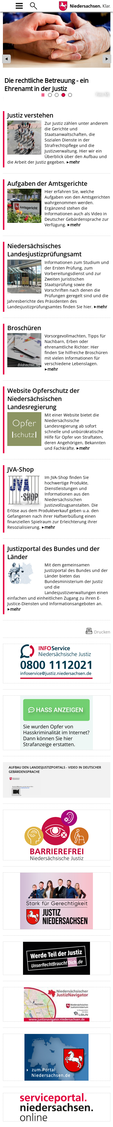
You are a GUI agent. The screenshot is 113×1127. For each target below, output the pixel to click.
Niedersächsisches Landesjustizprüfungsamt (44, 250)
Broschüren (24, 328)
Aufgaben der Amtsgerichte (47, 183)
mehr (74, 162)
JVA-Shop (20, 469)
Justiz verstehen (30, 115)
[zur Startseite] (6, 5)
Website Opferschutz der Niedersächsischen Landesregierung (43, 398)
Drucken (102, 632)
